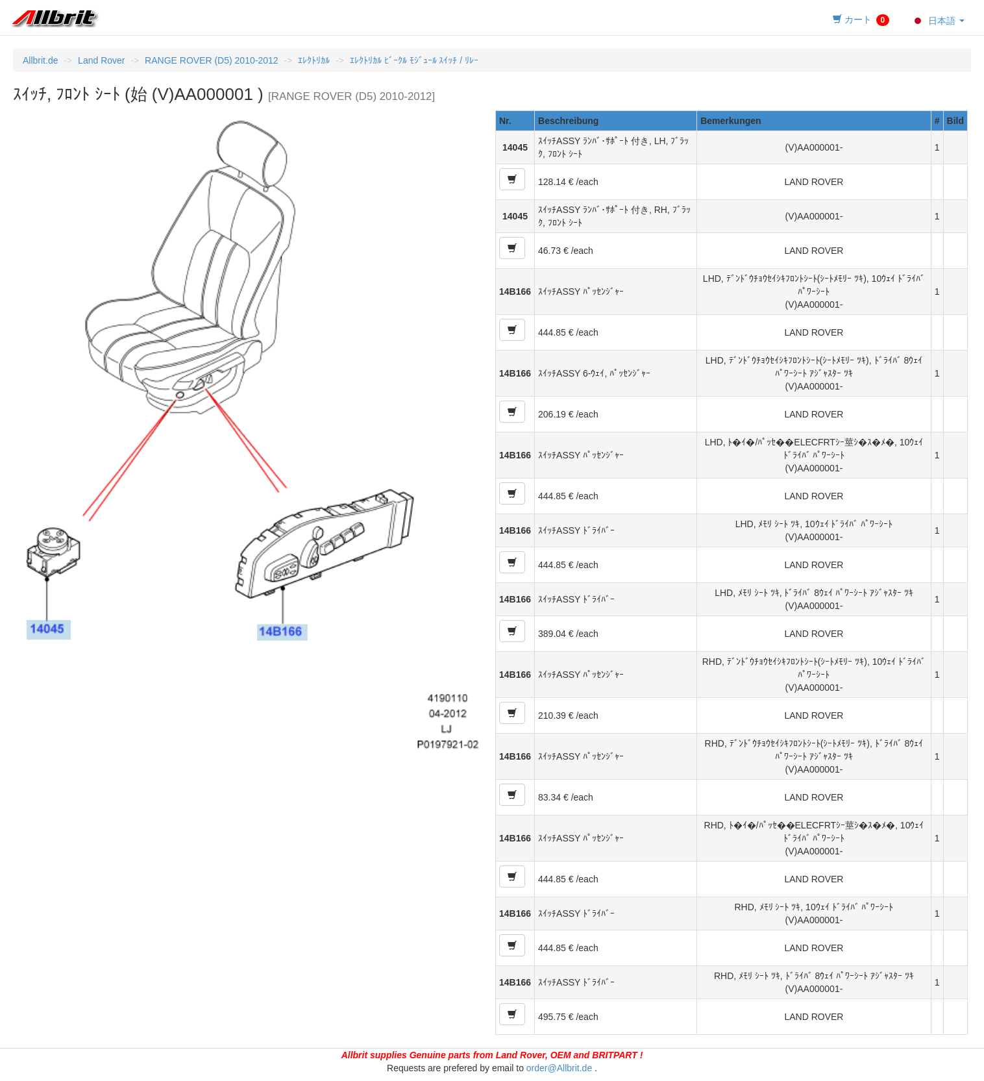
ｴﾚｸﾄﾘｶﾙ (314, 60)
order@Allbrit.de (559, 1068)
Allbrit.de (40, 60)
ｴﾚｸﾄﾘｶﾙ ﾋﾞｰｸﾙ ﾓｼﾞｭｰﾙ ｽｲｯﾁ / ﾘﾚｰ (414, 60)
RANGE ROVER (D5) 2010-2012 (211, 60)
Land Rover (101, 60)
